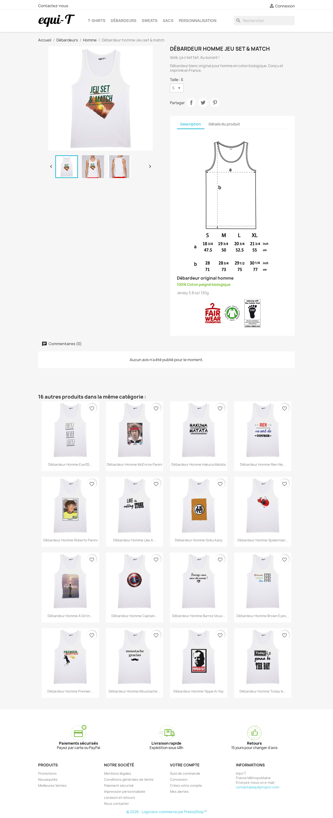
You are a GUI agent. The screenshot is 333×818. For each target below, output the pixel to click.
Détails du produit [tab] (224, 124)
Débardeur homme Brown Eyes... (263, 616)
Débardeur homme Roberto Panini (70, 540)
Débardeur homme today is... (263, 691)
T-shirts (96, 20)
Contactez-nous (53, 5)
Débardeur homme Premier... (70, 691)
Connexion (179, 779)
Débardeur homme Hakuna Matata (198, 464)
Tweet (203, 102)
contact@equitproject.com (257, 787)
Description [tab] (190, 124)
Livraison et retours (119, 797)
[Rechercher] (264, 20)
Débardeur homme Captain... (134, 616)
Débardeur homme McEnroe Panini (134, 464)
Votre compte (185, 765)
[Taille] (177, 88)
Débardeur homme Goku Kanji (198, 540)
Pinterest (214, 102)
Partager (191, 102)
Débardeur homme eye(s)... (70, 464)
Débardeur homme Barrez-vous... (198, 616)
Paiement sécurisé (119, 785)
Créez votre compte (186, 785)
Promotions (47, 773)
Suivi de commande (185, 773)
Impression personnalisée (124, 791)
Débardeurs (123, 20)
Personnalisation (197, 20)
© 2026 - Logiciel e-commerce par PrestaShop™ (166, 811)
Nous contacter (116, 803)
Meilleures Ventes (52, 785)
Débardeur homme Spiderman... (262, 540)
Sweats (149, 20)
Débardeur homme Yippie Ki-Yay (198, 691)
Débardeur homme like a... (134, 540)
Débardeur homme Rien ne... (263, 464)
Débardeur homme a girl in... (70, 616)
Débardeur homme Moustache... (134, 691)
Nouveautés (48, 779)
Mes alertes (179, 791)
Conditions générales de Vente (129, 779)
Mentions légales (117, 773)
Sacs (168, 20)
